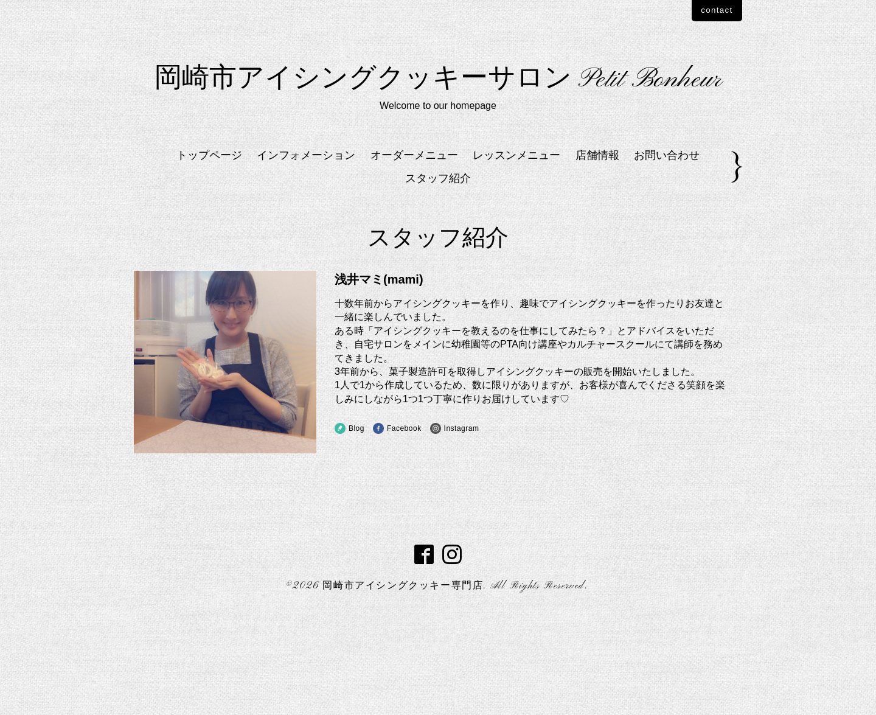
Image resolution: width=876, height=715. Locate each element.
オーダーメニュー (414, 252)
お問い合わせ (667, 252)
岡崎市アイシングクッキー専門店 (402, 684)
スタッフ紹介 (438, 276)
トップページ (209, 252)
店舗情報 (597, 252)
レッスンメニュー (516, 252)
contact (707, 11)
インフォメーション (306, 252)
